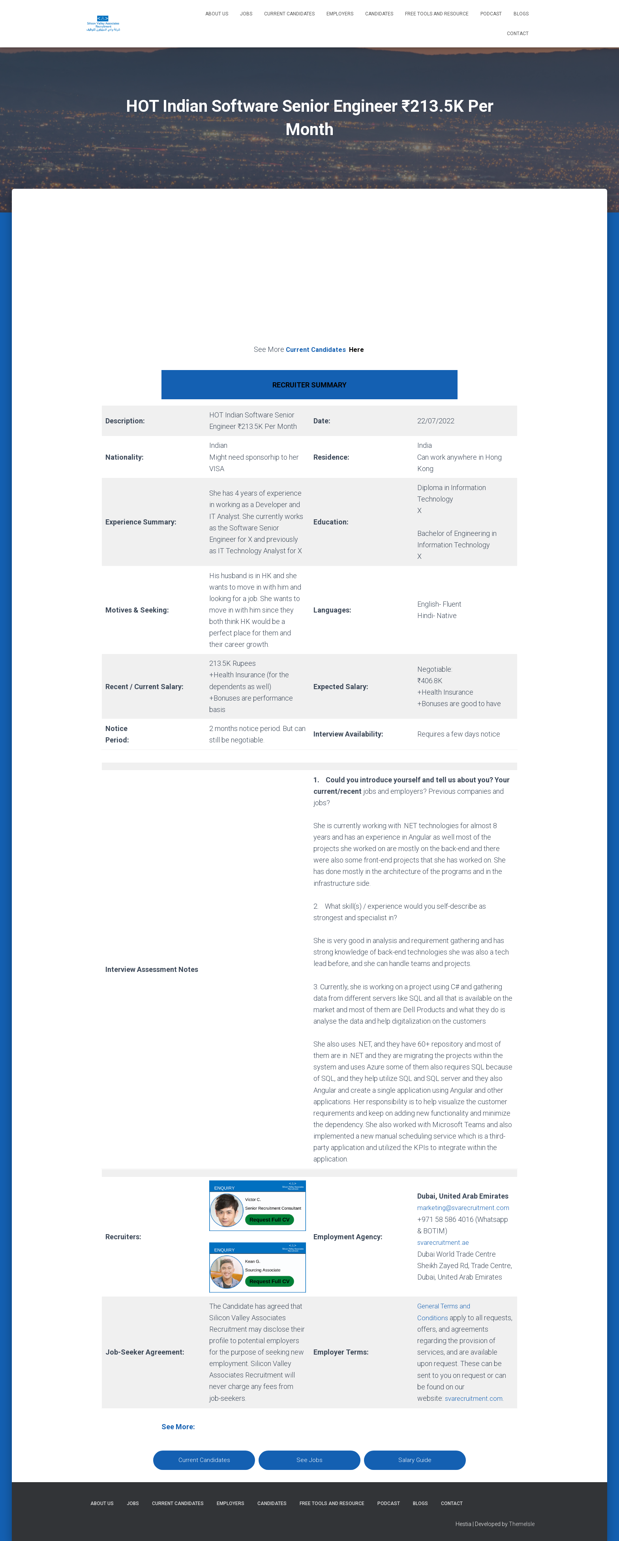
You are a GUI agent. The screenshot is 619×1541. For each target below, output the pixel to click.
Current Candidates (289, 14)
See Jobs (309, 1459)
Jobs (246, 14)
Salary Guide (414, 1459)
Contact (518, 33)
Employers (339, 14)
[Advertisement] (309, 275)
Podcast (491, 14)
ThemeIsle (522, 1523)
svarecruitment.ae (445, 1248)
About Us (216, 14)
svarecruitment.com (475, 1398)
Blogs (521, 14)
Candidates (379, 14)
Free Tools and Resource (437, 14)
